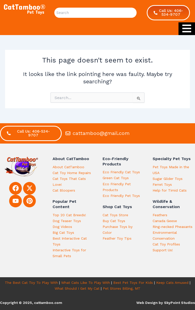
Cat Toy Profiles (166, 244)
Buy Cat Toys (114, 221)
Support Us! (163, 250)
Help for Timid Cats (170, 190)
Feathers (160, 215)
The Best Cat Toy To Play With (31, 283)
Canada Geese (165, 221)
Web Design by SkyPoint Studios (165, 303)
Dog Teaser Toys (67, 221)
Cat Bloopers (64, 190)
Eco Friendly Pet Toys (121, 196)
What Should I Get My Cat (77, 288)
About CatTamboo (68, 167)
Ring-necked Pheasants (172, 227)
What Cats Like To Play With (85, 283)
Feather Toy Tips (117, 238)
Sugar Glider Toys (168, 179)
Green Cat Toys (116, 178)
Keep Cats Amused (172, 283)
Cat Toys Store (115, 215)
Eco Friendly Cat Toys (121, 172)
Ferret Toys (162, 184)
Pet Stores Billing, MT (121, 288)
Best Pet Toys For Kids (133, 283)
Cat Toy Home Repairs (72, 173)
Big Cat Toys (63, 232)
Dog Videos (62, 227)
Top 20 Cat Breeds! (69, 215)
